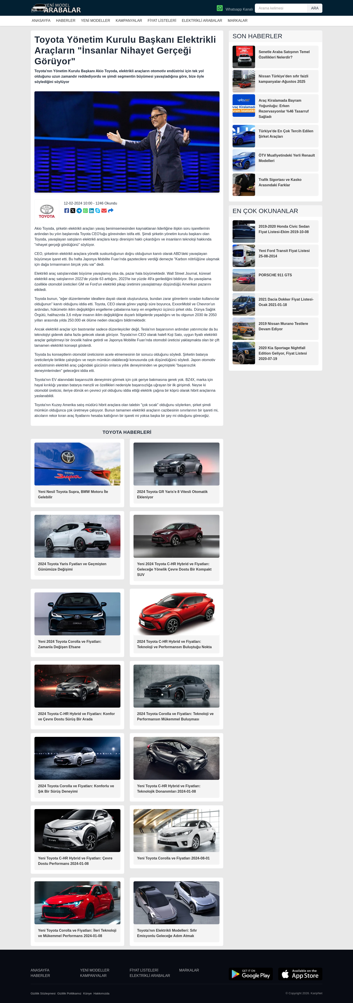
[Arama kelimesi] (281, 8)
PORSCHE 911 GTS (275, 275)
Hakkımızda (101, 993)
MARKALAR (238, 20)
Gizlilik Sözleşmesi (43, 993)
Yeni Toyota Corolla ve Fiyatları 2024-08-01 (173, 858)
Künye (87, 993)
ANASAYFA (41, 20)
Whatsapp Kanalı (235, 8)
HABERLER (65, 20)
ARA (315, 8)
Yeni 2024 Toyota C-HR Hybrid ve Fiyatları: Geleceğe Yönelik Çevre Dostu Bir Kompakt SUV (174, 569)
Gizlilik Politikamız (69, 993)
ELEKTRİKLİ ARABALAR (202, 20)
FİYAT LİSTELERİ (162, 20)
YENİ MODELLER (95, 20)
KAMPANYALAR (129, 20)
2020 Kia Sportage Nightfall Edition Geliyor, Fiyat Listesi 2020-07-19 (283, 353)
